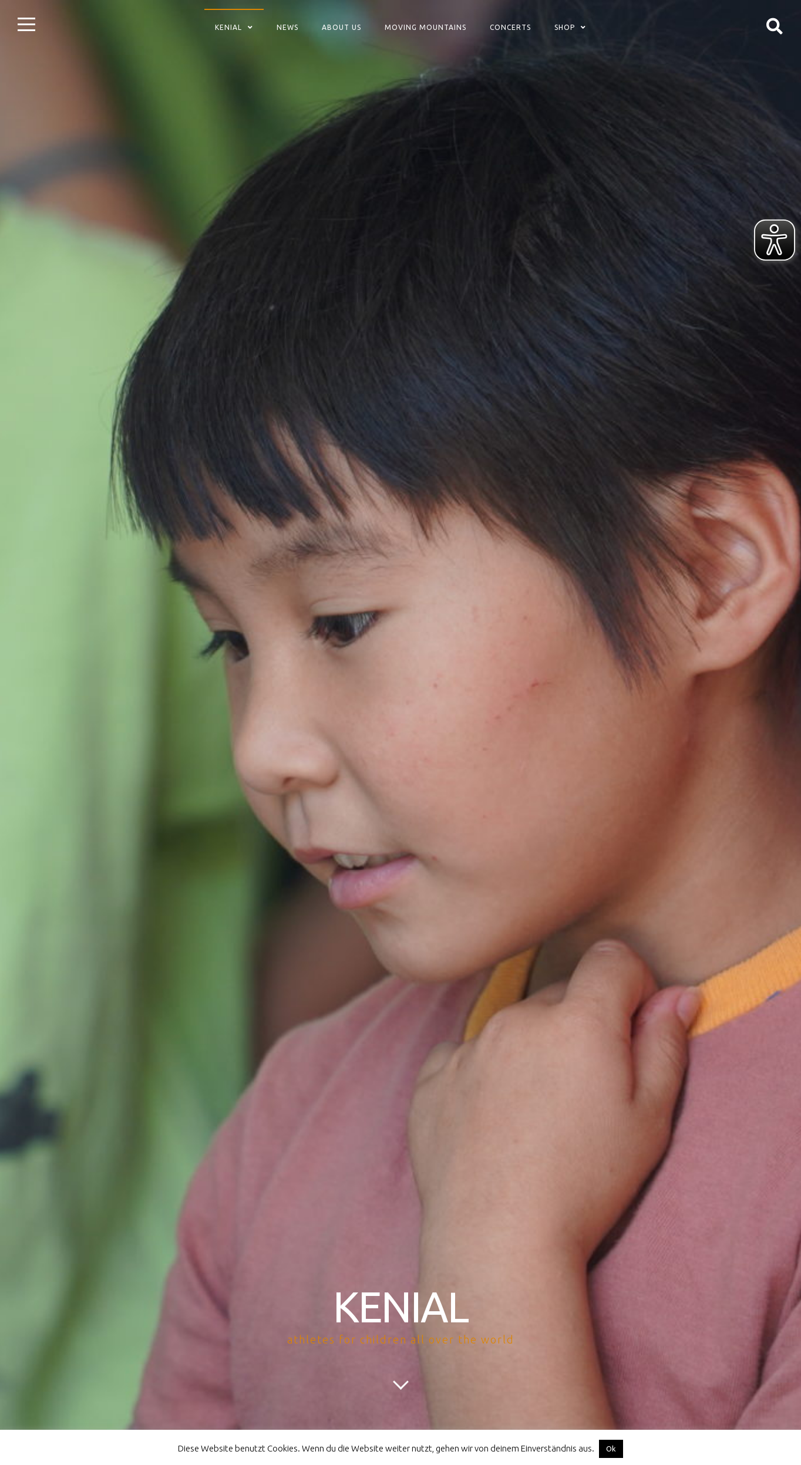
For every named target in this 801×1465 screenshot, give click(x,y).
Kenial (228, 27)
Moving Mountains (425, 27)
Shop (564, 27)
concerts (510, 27)
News (287, 27)
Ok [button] (611, 1448)
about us (341, 27)
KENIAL (400, 1307)
